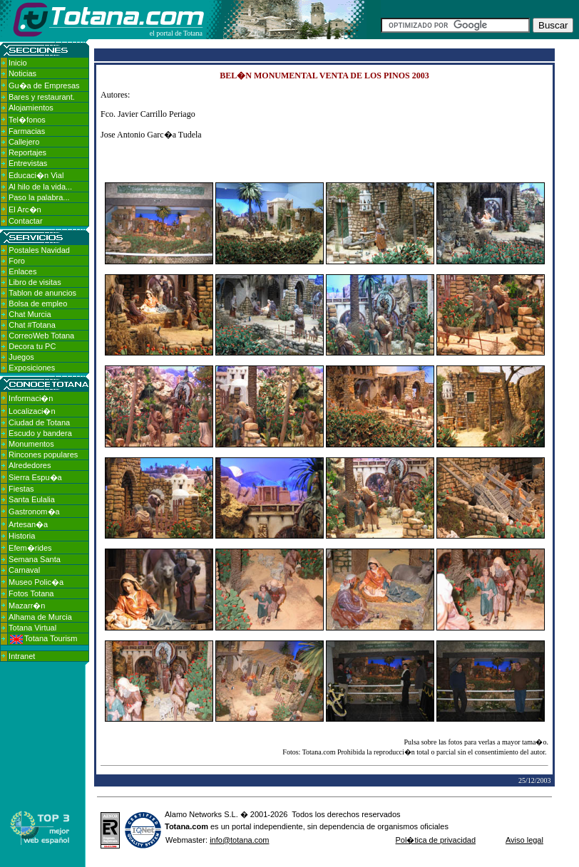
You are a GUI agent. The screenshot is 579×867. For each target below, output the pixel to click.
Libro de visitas (35, 282)
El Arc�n (25, 209)
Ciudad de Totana (39, 422)
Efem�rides (30, 548)
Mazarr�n (27, 605)
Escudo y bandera (40, 433)
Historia (22, 535)
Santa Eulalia (32, 499)
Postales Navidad (39, 250)
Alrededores (30, 465)
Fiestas (21, 488)
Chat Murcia (30, 314)
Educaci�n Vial (36, 175)
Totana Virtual (32, 627)
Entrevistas (28, 163)
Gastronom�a (34, 511)
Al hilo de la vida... (40, 186)
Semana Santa (35, 559)
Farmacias (27, 131)
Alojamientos (31, 107)
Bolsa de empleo (38, 303)
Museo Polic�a (36, 582)
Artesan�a (28, 524)
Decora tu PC (32, 346)
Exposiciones (32, 367)
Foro (17, 260)
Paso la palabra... (39, 197)
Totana (177, 826)
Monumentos (31, 444)
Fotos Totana (31, 593)
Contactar (26, 221)
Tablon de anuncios (42, 293)
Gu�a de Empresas (44, 85)
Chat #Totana (32, 325)
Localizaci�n (32, 411)
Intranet (22, 656)
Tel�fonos (27, 119)
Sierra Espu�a (35, 477)
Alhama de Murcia (40, 617)
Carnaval (24, 570)
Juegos (21, 357)
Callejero (24, 141)
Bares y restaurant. (42, 97)
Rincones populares (43, 454)
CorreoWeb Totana (41, 335)
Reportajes (27, 152)
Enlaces (22, 271)
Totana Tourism (43, 638)
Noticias (22, 73)
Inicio (18, 62)
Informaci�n (31, 398)
